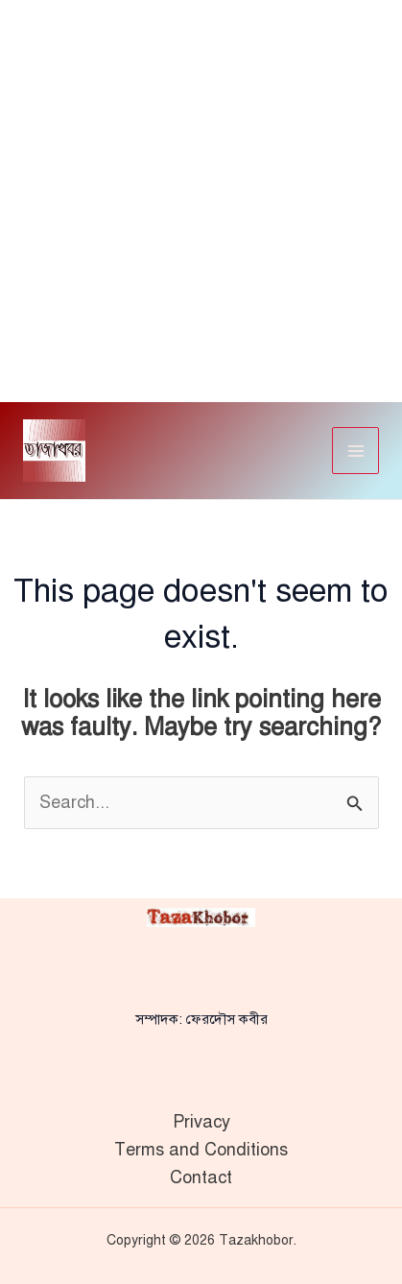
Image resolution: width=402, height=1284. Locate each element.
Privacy (201, 1121)
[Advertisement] (201, 201)
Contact (201, 1177)
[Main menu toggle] (355, 450)
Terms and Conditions (201, 1149)
